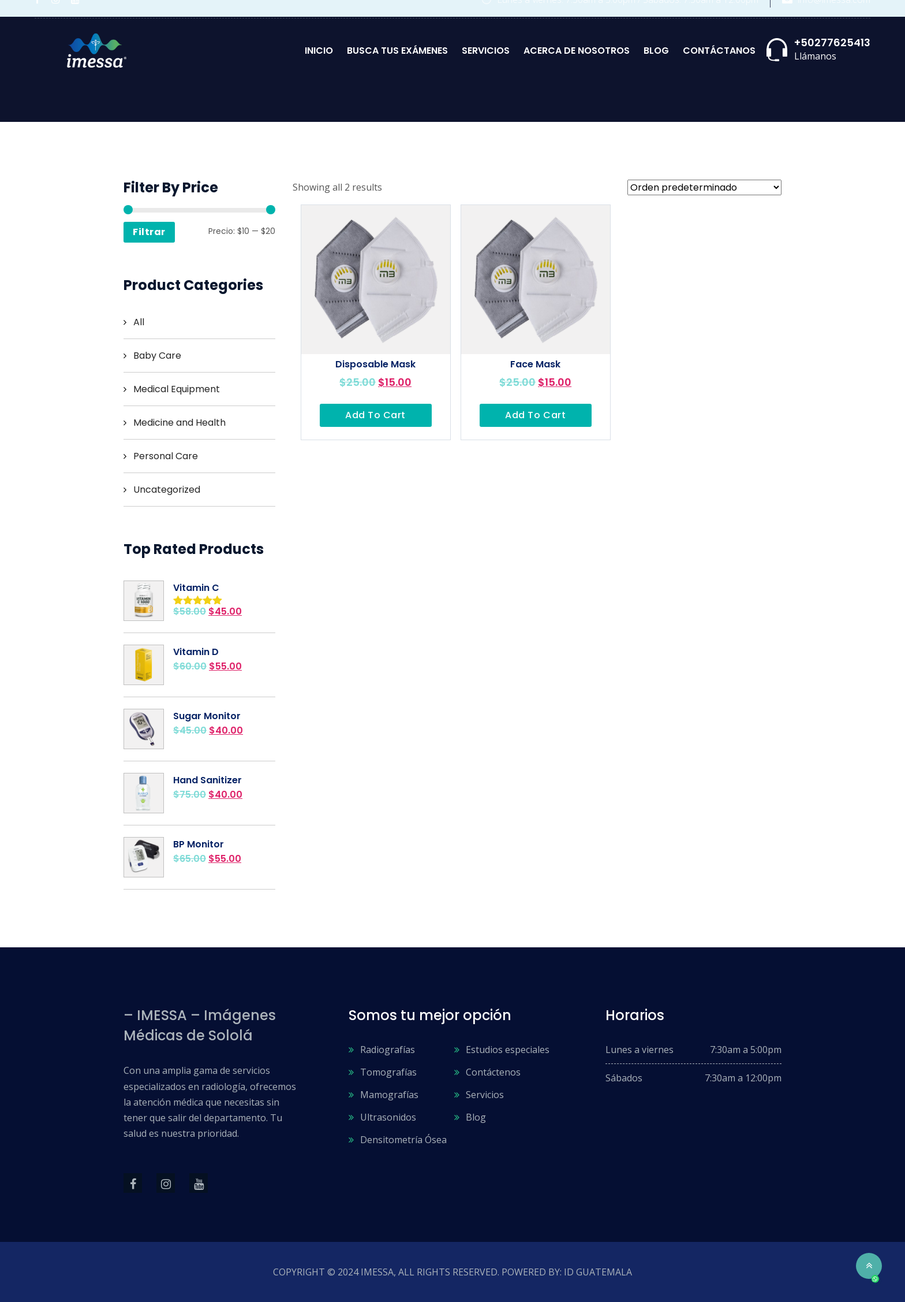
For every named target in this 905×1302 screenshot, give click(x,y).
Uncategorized (166, 489)
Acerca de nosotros (576, 50)
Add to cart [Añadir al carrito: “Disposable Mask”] (375, 415)
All (138, 322)
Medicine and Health (179, 422)
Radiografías (387, 1049)
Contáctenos (493, 1072)
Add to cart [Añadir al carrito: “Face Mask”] (535, 415)
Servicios (486, 50)
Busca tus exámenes (397, 50)
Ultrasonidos (388, 1117)
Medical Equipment (176, 389)
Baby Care (157, 355)
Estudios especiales (507, 1049)
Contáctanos (719, 50)
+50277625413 (832, 42)
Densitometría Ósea (403, 1139)
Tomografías (388, 1072)
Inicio (319, 50)
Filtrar (149, 232)
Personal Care (165, 456)
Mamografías (389, 1094)
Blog (656, 50)
